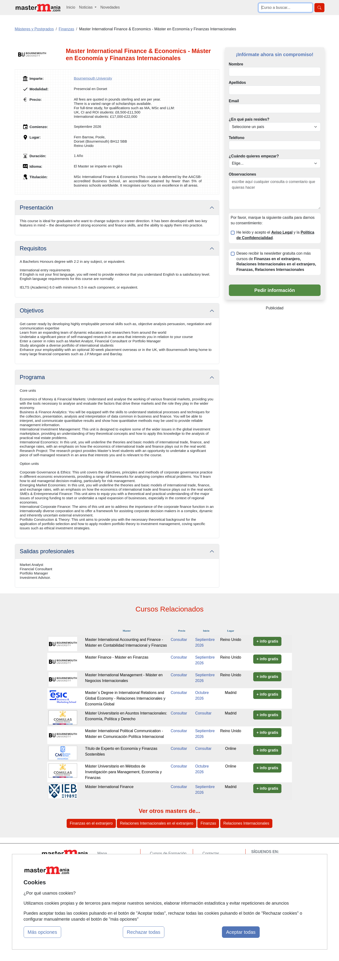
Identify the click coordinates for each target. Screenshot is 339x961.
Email (234, 101)
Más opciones (42, 932)
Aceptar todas (240, 932)
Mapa (102, 853)
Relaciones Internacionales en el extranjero (156, 823)
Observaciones (242, 174)
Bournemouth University (93, 78)
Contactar (211, 853)
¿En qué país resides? (249, 119)
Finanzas (208, 823)
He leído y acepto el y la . (275, 235)
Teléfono (236, 138)
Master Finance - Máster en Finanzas (116, 657)
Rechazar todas (143, 932)
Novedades (110, 7)
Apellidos (237, 83)
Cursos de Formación (168, 853)
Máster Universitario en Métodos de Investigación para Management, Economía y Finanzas (123, 772)
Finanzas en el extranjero (91, 823)
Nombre (236, 64)
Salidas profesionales (47, 551)
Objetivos (32, 310)
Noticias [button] (86, 7)
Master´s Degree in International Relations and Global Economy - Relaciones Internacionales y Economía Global (125, 698)
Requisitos (33, 248)
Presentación (36, 207)
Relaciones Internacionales (246, 823)
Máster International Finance (109, 787)
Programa (32, 377)
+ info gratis (267, 641)
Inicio (70, 7)
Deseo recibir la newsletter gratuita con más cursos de (276, 261)
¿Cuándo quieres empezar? (254, 156)
